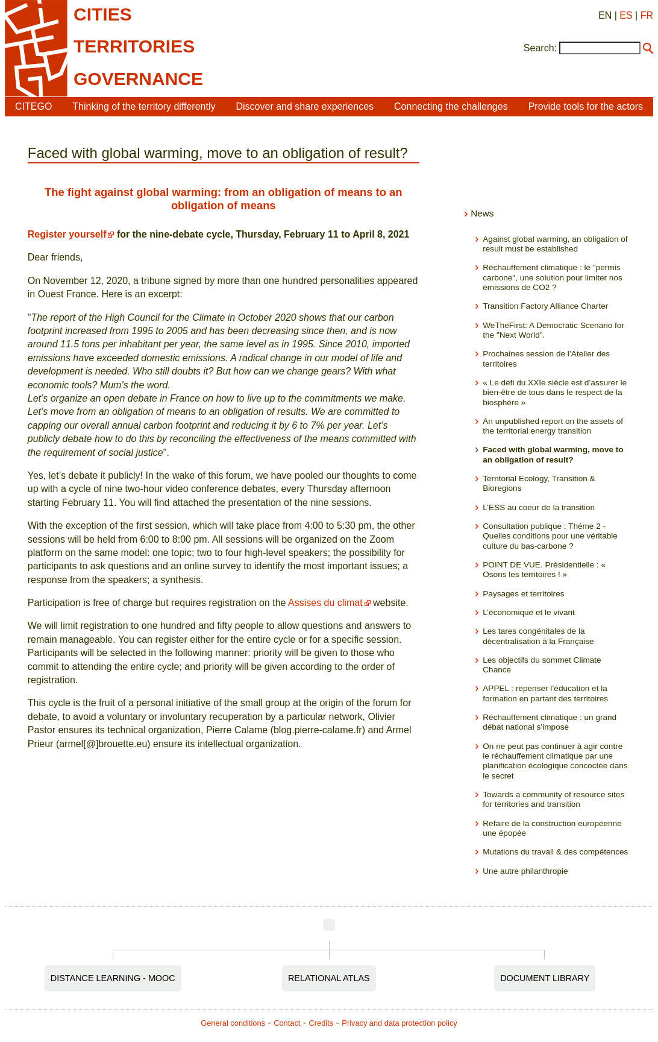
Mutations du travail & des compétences (555, 851)
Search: (540, 48)
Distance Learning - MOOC (113, 978)
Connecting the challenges (451, 106)
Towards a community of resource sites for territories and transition (553, 799)
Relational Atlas (329, 978)
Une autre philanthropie (525, 871)
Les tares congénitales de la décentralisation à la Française (538, 636)
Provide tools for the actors (585, 106)
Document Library (544, 978)
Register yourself (67, 234)
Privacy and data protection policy (399, 1023)
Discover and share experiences (305, 106)
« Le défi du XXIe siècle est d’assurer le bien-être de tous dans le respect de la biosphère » (555, 392)
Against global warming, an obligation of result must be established (555, 244)
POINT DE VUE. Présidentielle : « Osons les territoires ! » (544, 569)
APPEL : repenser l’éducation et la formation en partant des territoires (545, 693)
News (482, 213)
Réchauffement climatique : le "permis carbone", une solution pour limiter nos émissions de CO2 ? (552, 277)
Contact (287, 1023)
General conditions (233, 1023)
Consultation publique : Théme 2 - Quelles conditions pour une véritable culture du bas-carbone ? (550, 536)
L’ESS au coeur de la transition (539, 507)
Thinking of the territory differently (143, 106)
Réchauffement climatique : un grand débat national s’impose (549, 722)
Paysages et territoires (523, 593)
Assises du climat (325, 603)
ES (625, 15)
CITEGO (33, 106)
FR (647, 15)
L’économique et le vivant (529, 612)
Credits (321, 1023)
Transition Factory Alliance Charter (545, 306)
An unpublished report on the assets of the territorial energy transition (553, 426)
